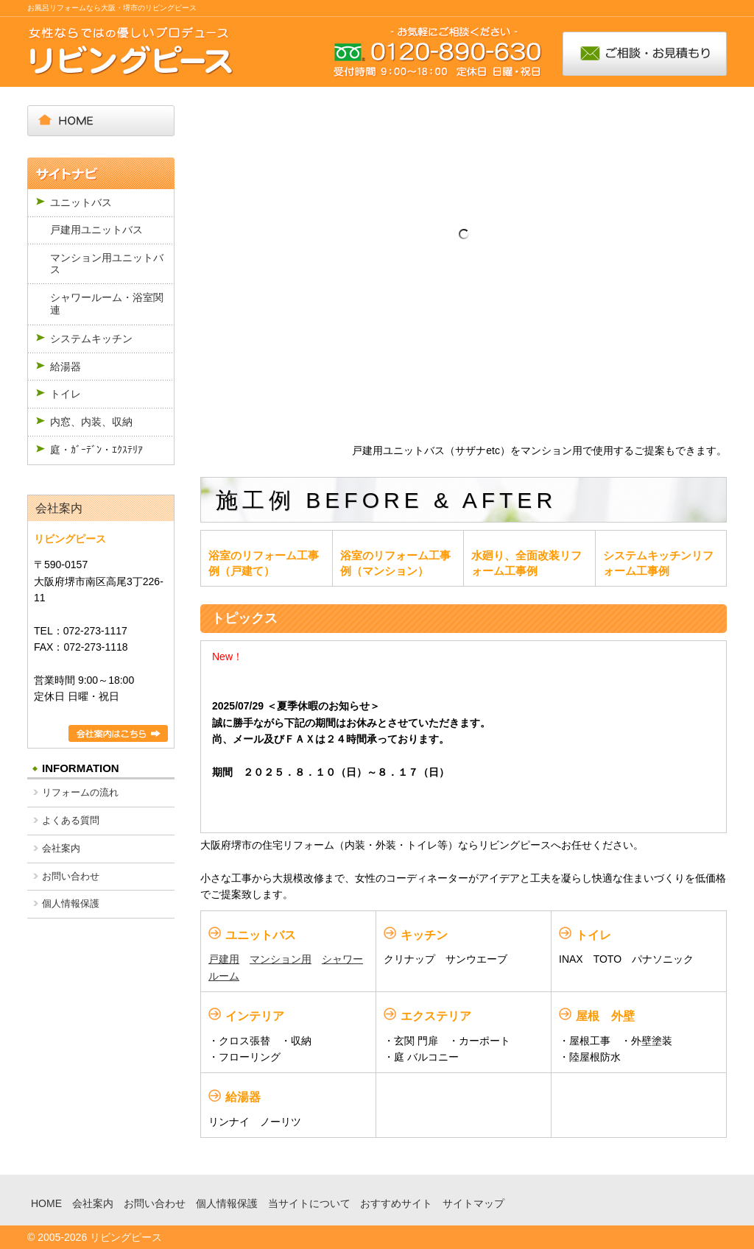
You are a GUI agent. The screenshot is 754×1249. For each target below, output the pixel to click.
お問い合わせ (70, 876)
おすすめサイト (396, 1203)
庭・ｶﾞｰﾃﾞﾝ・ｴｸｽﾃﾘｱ (96, 450)
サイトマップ (473, 1203)
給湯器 (65, 366)
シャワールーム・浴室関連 (106, 303)
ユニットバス (81, 202)
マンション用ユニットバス (106, 264)
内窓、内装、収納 (91, 422)
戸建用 (223, 959)
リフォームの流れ (80, 792)
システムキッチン (91, 338)
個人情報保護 (70, 903)
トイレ (65, 394)
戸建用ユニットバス (96, 230)
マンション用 (280, 959)
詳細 (118, 733)
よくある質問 (70, 820)
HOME (46, 1203)
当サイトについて (309, 1203)
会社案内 (58, 508)
